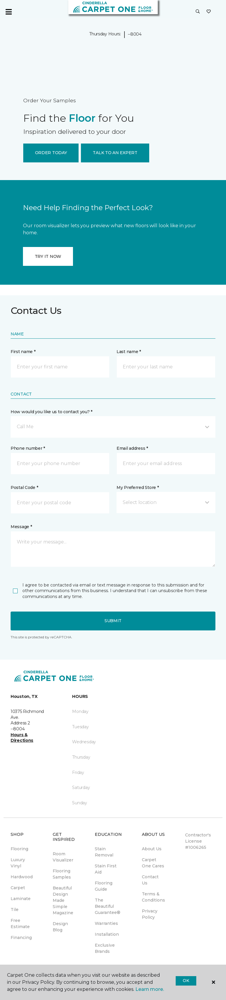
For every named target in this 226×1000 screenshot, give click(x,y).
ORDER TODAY (51, 152)
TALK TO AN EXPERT (115, 152)
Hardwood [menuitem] (22, 876)
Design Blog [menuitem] (60, 927)
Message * (21, 527)
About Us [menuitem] (152, 848)
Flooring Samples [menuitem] (62, 874)
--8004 (135, 34)
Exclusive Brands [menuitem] (105, 948)
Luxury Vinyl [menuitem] (18, 863)
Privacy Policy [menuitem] (149, 914)
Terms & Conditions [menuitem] (153, 897)
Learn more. (149, 989)
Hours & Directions (22, 737)
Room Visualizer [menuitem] (63, 857)
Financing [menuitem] (21, 937)
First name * (23, 352)
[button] (197, 11)
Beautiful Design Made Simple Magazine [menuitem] (63, 900)
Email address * (132, 448)
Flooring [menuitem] (19, 848)
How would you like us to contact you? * (51, 412)
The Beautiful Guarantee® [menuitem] (107, 906)
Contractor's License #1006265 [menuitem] (198, 841)
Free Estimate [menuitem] (20, 923)
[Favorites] (208, 11)
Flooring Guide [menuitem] (103, 886)
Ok (186, 980)
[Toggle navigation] (8, 12)
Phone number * (28, 448)
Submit (113, 620)
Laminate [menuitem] (21, 898)
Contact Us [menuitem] (150, 880)
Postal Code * (24, 487)
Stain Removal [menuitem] (104, 852)
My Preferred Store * (138, 487)
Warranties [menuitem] (106, 923)
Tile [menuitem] (15, 909)
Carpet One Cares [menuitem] (153, 863)
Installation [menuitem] (107, 934)
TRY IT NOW (48, 256)
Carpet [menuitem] (18, 887)
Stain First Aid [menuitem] (106, 869)
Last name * (129, 352)
